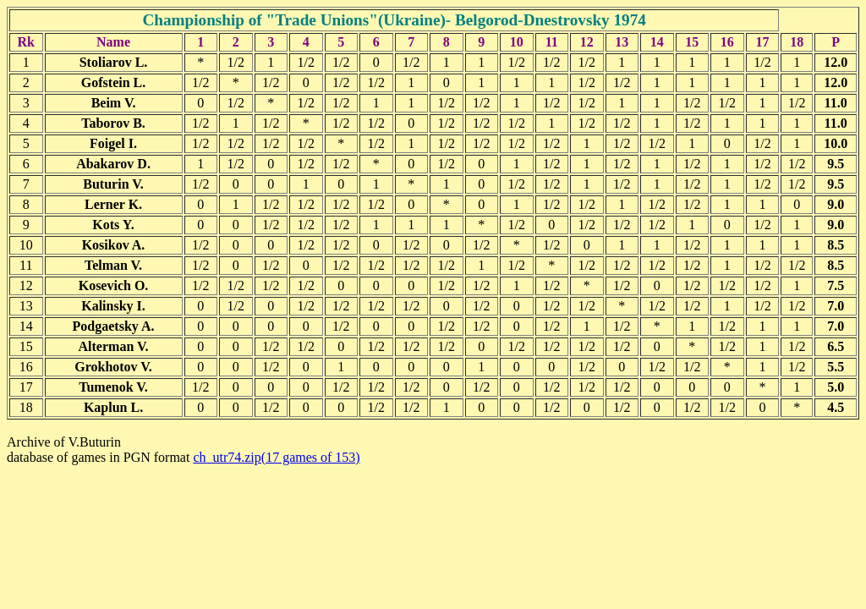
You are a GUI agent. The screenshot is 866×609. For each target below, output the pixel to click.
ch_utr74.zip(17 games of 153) (276, 457)
